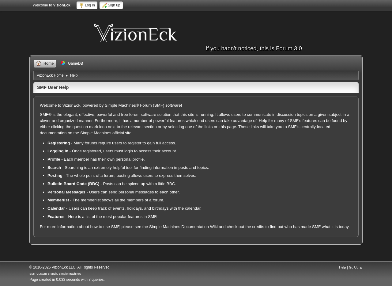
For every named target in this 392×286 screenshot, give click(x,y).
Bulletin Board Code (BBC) (73, 183)
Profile (53, 159)
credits (258, 226)
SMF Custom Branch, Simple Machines (55, 273)
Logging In (57, 151)
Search (54, 167)
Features (56, 216)
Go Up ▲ (356, 267)
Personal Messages (66, 192)
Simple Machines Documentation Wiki (183, 226)
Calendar (56, 208)
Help (342, 267)
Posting (54, 175)
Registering (58, 143)
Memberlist (58, 200)
